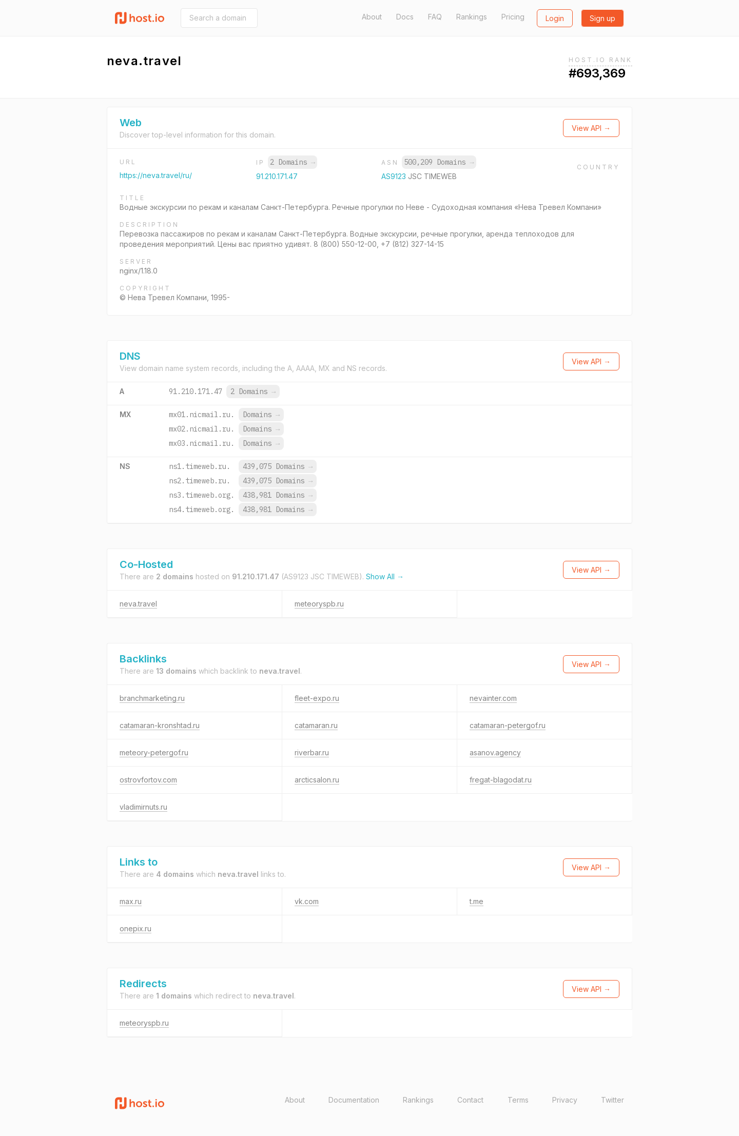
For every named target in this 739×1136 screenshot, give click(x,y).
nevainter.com (493, 698)
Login (555, 18)
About (372, 16)
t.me (476, 901)
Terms (518, 1099)
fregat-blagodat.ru (501, 779)
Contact (470, 1099)
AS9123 (394, 176)
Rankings (471, 16)
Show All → (385, 576)
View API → (591, 128)
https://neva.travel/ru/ (156, 175)
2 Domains (292, 162)
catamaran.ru (316, 725)
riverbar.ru (312, 752)
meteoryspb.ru (319, 603)
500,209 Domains (439, 162)
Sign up (602, 18)
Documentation (353, 1099)
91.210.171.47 (277, 176)
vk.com (307, 901)
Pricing (512, 16)
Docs (405, 16)
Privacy (564, 1099)
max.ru (131, 901)
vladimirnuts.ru (143, 806)
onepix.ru (135, 928)
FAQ (435, 16)
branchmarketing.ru (152, 698)
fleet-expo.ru (317, 698)
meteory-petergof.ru (154, 752)
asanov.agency (495, 752)
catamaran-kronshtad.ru (160, 725)
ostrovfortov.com (148, 779)
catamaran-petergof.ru (508, 725)
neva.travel (138, 603)
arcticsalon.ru (317, 779)
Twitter (612, 1099)
